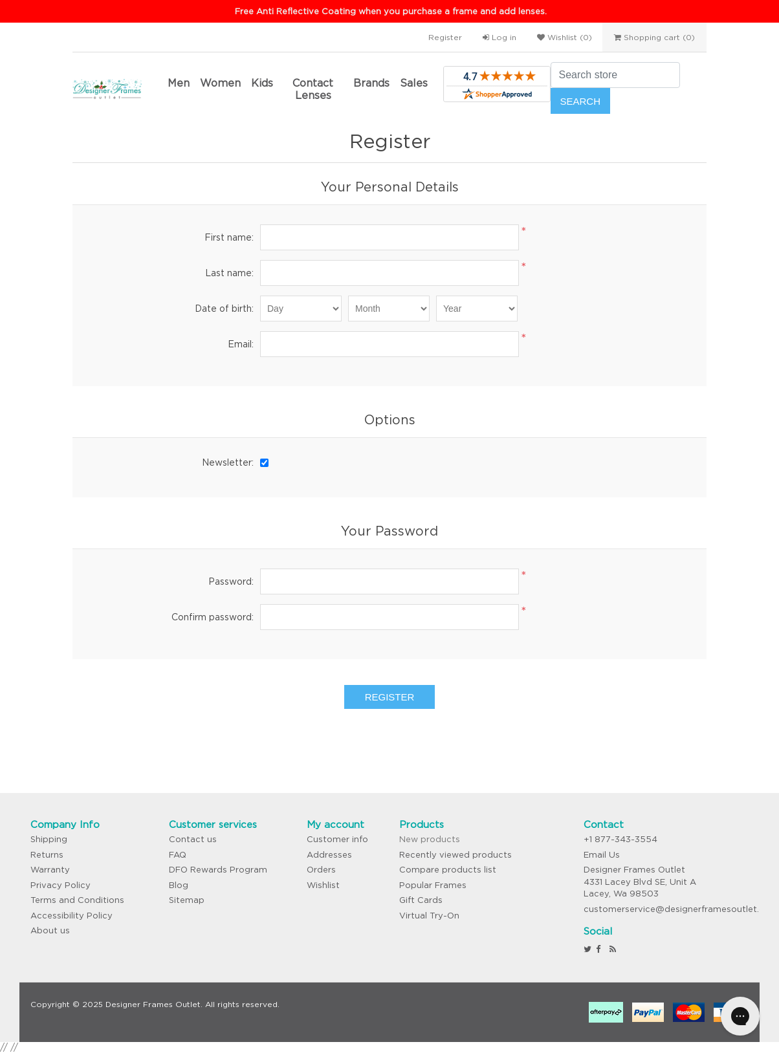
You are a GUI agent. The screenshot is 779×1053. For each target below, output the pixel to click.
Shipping (48, 839)
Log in (499, 37)
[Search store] (615, 75)
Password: (231, 581)
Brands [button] (371, 83)
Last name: (229, 273)
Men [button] (179, 83)
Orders (321, 869)
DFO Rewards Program (218, 869)
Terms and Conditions (77, 900)
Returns (46, 855)
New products (429, 839)
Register (445, 37)
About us (50, 930)
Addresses (329, 855)
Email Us (602, 855)
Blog (178, 885)
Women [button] (220, 83)
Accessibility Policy (71, 915)
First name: (229, 237)
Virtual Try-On (429, 915)
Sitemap (186, 900)
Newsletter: (228, 462)
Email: (241, 344)
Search (580, 101)
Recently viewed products (455, 855)
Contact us (193, 839)
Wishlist (323, 885)
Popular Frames (432, 885)
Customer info (337, 839)
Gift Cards (421, 900)
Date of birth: (224, 308)
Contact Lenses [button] (312, 89)
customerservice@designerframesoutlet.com (681, 909)
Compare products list (447, 869)
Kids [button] (262, 83)
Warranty (50, 869)
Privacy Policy (60, 885)
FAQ (177, 855)
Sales (414, 83)
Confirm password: (212, 617)
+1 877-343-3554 (620, 839)
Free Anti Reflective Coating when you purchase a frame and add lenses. (391, 11)
